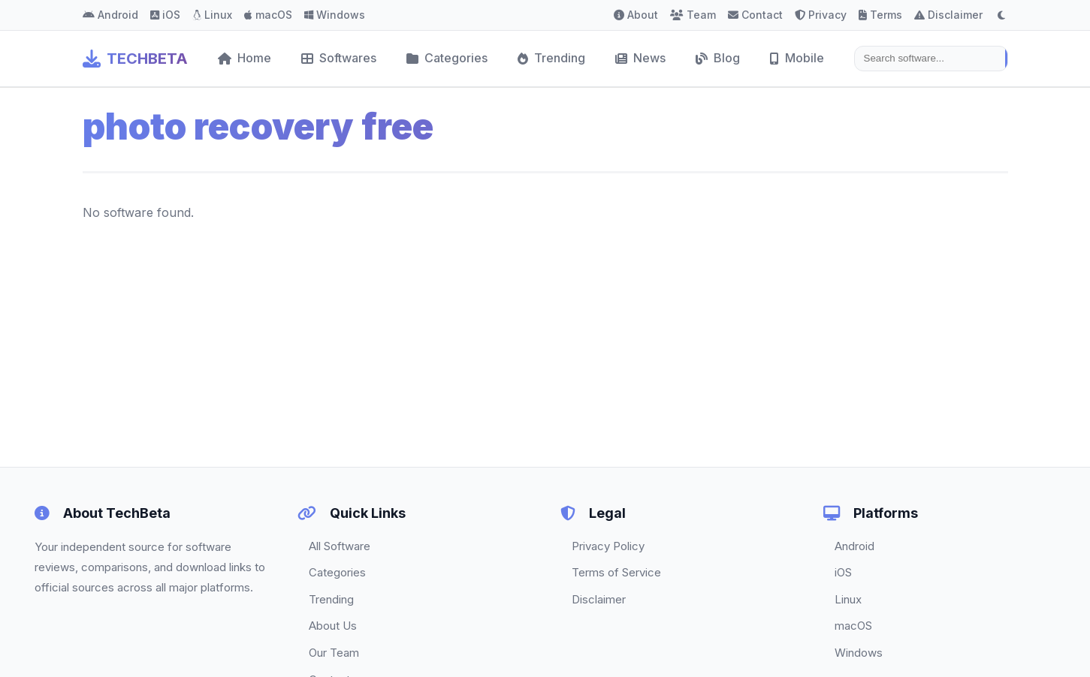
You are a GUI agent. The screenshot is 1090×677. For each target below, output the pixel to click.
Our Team (334, 652)
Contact (755, 14)
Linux (212, 14)
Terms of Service (616, 572)
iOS (165, 14)
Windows (334, 14)
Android (110, 14)
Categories (447, 57)
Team (693, 14)
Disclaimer (948, 14)
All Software (339, 546)
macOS (268, 14)
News (640, 57)
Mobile (797, 57)
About (636, 14)
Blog (718, 57)
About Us (333, 625)
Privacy (821, 14)
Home (244, 57)
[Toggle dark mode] (1001, 15)
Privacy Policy (608, 546)
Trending (551, 57)
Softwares (338, 57)
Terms (880, 14)
